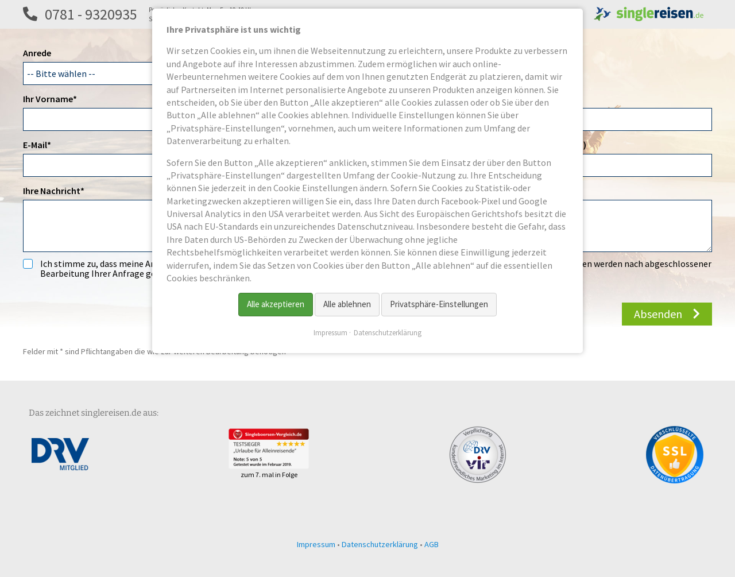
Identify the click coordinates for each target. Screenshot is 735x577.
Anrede (37, 53)
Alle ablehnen (347, 304)
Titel (499, 98)
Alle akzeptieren (275, 304)
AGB (431, 544)
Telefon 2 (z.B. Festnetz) (538, 144)
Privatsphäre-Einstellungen (439, 304)
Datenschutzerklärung (380, 544)
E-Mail (44, 144)
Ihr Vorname (50, 98)
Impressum (316, 544)
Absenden (658, 314)
